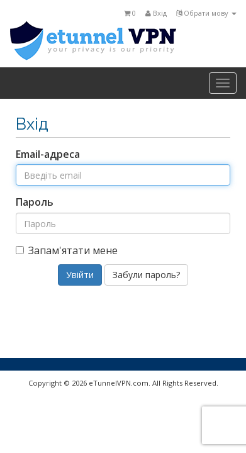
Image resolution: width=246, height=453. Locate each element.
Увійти (80, 275)
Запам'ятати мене (67, 250)
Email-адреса (48, 154)
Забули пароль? (146, 275)
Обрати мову (206, 13)
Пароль (34, 202)
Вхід (156, 13)
